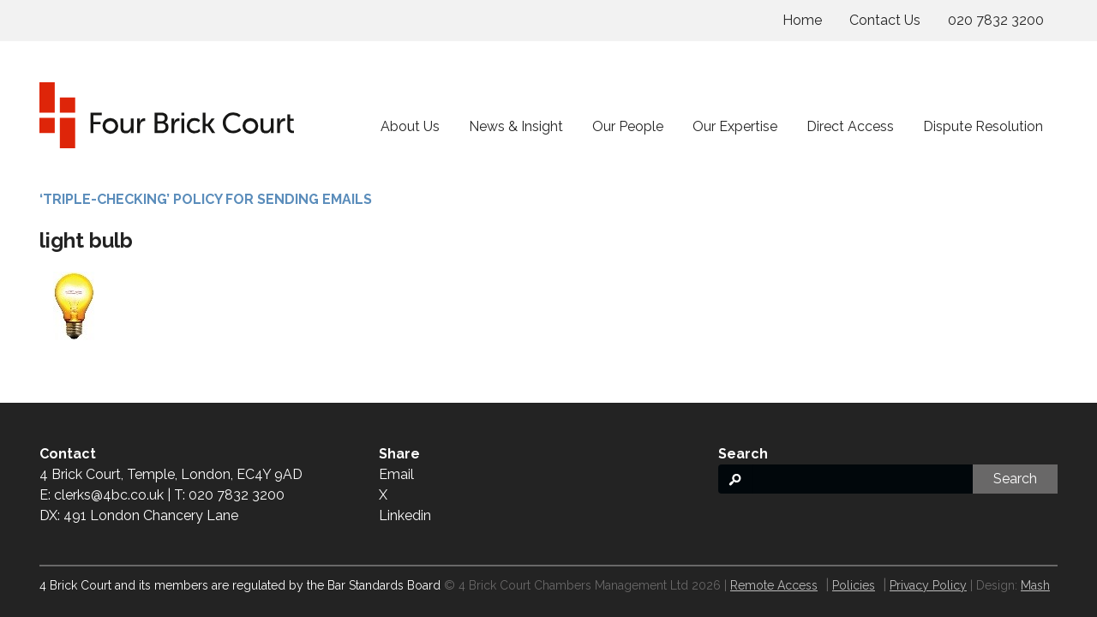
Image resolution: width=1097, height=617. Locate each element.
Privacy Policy (928, 585)
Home (802, 20)
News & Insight (516, 126)
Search (1015, 478)
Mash (1035, 585)
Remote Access (774, 585)
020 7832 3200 (996, 20)
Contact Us (884, 20)
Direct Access (850, 126)
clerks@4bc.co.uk (109, 495)
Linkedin (405, 515)
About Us (410, 126)
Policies (853, 585)
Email (396, 474)
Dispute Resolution (983, 126)
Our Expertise (734, 126)
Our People (627, 126)
